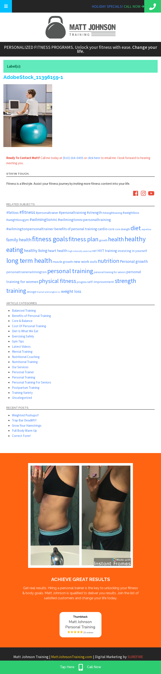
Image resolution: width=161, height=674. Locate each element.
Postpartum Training (25, 387)
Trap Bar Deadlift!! (24, 420)
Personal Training (23, 377)
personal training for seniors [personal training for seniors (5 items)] (110, 272)
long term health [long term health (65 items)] (29, 260)
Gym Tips (18, 341)
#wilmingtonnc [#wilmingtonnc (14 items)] (43, 219)
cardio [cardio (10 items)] (103, 228)
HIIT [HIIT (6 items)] (94, 251)
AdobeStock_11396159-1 (33, 77)
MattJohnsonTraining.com (71, 656)
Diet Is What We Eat (25, 331)
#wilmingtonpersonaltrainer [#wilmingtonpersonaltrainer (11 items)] (30, 228)
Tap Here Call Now (80, 667)
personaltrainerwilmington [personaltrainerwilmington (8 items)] (26, 272)
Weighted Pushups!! (25, 415)
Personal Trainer (23, 372)
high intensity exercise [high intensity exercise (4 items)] (80, 251)
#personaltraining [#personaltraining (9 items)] (72, 212)
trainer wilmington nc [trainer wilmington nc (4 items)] (48, 291)
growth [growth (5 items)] (103, 240)
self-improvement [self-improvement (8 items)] (100, 281)
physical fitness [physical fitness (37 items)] (57, 280)
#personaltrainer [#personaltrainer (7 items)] (47, 212)
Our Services (20, 367)
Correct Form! (21, 436)
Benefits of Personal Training (31, 316)
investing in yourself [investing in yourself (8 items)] (132, 250)
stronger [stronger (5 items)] (31, 291)
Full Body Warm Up (24, 430)
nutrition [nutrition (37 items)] (108, 260)
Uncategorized (22, 397)
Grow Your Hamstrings (27, 425)
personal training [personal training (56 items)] (70, 270)
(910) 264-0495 (73, 158)
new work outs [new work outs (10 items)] (85, 261)
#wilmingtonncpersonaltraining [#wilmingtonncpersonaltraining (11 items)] (84, 219)
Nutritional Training (25, 362)
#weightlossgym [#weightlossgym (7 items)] (17, 220)
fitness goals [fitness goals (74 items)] (50, 238)
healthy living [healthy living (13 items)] (35, 250)
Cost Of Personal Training (29, 326)
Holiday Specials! (108, 6)
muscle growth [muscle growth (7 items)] (63, 262)
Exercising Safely (23, 336)
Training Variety (22, 392)
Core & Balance (22, 321)
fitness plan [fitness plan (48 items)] (84, 239)
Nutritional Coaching (26, 357)
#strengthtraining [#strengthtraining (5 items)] (112, 212)
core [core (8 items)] (111, 229)
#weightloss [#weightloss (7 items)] (131, 212)
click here (94, 158)
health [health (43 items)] (116, 239)
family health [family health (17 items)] (18, 239)
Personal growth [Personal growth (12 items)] (134, 261)
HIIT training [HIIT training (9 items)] (107, 250)
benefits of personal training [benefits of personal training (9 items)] (75, 228)
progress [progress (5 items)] (82, 282)
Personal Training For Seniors (31, 382)
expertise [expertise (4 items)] (146, 229)
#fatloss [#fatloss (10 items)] (12, 212)
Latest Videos (21, 346)
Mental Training (22, 351)
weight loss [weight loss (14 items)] (71, 291)
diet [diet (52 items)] (136, 228)
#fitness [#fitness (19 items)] (27, 212)
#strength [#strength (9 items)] (94, 212)
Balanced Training (24, 310)
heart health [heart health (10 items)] (57, 250)
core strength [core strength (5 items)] (122, 229)
